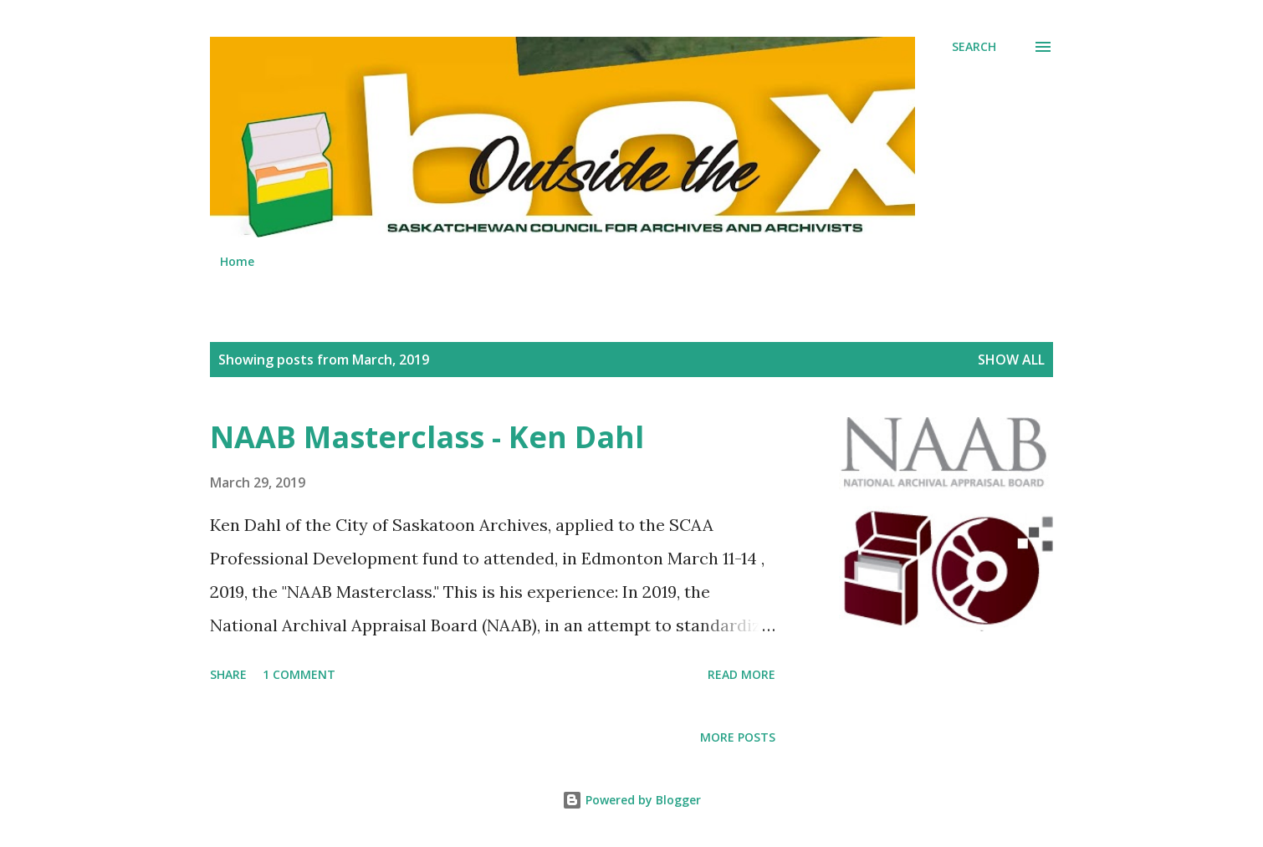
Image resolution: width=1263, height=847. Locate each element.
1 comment (299, 674)
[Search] (974, 47)
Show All (1011, 359)
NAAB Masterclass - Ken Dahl (427, 436)
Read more (741, 674)
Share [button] (228, 674)
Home (237, 261)
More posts (737, 737)
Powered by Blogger (631, 800)
